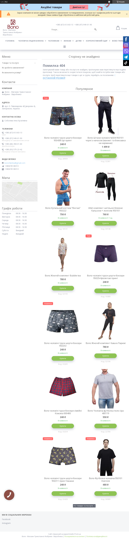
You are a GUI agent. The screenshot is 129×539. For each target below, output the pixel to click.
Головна (9, 41)
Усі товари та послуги (83, 505)
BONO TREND (118, 41)
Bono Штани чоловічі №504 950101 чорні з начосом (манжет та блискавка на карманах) (106, 140)
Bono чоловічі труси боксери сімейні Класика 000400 (63, 412)
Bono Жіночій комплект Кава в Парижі (106, 343)
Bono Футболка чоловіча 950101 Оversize (105, 479)
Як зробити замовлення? (13, 67)
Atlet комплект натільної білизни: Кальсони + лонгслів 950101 (105, 209)
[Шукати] (95, 29)
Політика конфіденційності (96, 536)
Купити (63, 153)
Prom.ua (78, 534)
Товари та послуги (10, 63)
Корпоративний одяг (97, 41)
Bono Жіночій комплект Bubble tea (63, 275)
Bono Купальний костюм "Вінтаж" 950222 (62, 209)
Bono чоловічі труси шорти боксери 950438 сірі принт (62, 139)
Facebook (6, 519)
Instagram (6, 523)
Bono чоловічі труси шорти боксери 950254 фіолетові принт (105, 277)
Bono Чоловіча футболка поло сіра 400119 (106, 412)
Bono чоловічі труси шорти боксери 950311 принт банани (62, 479)
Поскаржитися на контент (74, 536)
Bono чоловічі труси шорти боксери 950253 (62, 344)
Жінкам (67, 41)
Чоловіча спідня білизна (31, 41)
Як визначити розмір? (11, 72)
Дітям (78, 41)
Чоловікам (53, 41)
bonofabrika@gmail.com (14, 163)
